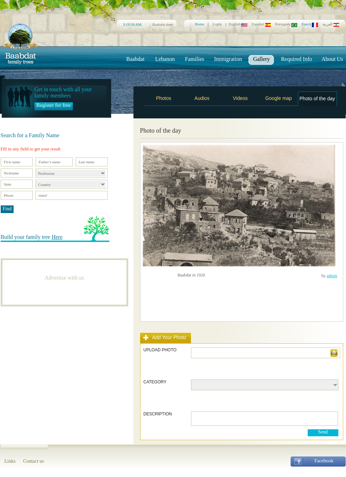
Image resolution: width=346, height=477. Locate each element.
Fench (310, 24)
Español (261, 24)
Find (7, 208)
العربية (330, 24)
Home (199, 24)
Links (10, 461)
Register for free (54, 105)
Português (286, 24)
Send (323, 432)
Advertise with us (64, 278)
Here (57, 237)
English (238, 24)
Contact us (33, 461)
